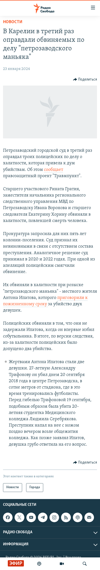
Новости (12, 22)
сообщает (53, 169)
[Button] (85, 79)
